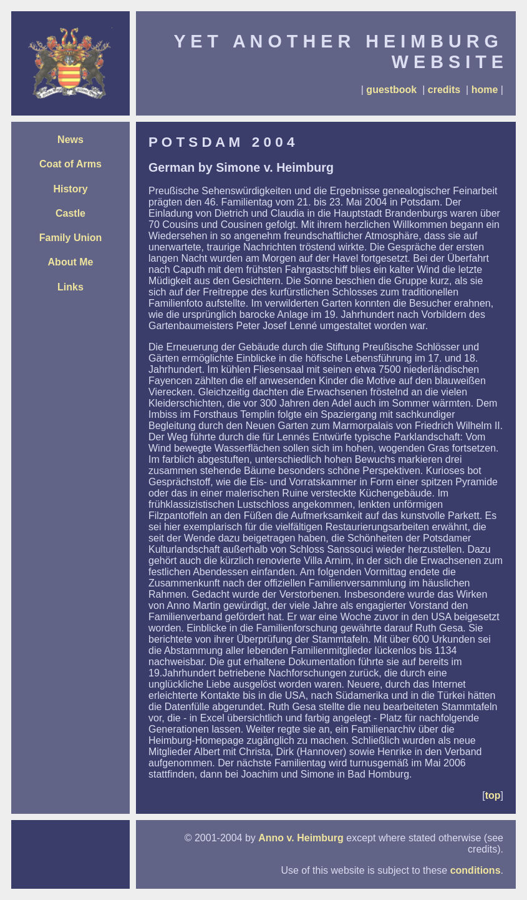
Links (70, 287)
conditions (475, 870)
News (70, 139)
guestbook (391, 89)
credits (444, 89)
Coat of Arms (70, 164)
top (493, 795)
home (484, 89)
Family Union (70, 237)
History (70, 189)
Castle (70, 213)
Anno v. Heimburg (301, 838)
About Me (71, 262)
